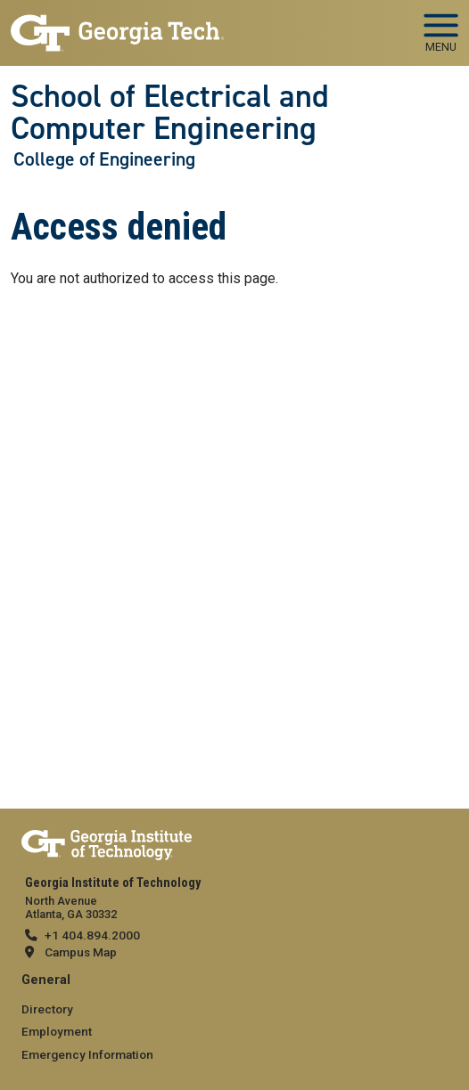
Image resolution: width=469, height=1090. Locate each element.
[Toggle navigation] (441, 26)
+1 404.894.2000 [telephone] (92, 935)
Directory (47, 1009)
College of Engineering (104, 159)
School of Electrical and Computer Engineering (170, 112)
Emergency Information (87, 1054)
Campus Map (81, 952)
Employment (56, 1031)
